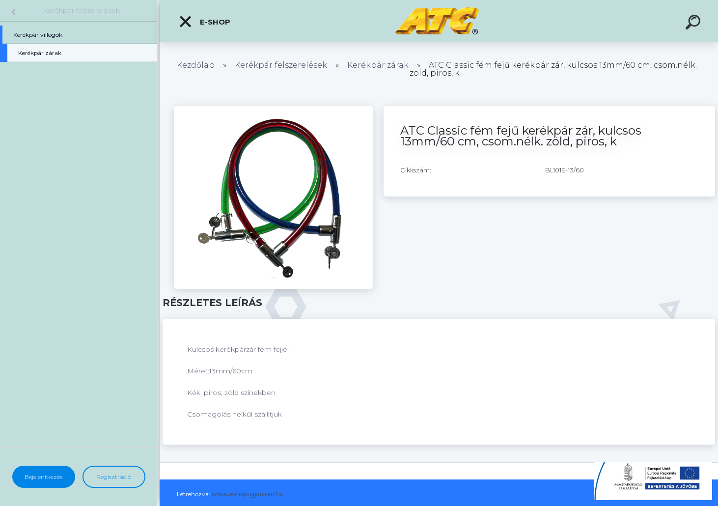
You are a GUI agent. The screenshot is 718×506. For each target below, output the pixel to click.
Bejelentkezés (43, 476)
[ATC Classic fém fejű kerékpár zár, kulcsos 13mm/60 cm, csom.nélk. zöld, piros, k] (273, 109)
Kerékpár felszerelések (81, 10)
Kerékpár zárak (378, 65)
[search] (694, 23)
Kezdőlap (196, 65)
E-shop (204, 22)
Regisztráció (113, 476)
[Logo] (439, 21)
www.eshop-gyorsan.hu (248, 494)
